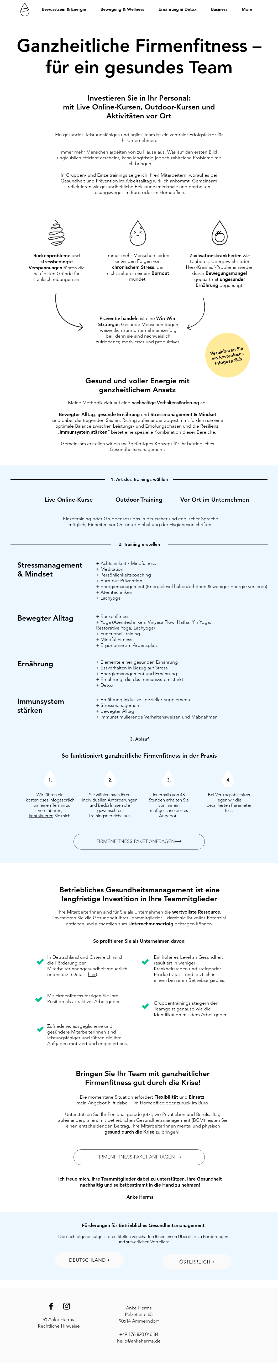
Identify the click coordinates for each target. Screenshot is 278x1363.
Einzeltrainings (112, 175)
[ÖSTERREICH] (196, 1262)
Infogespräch (228, 361)
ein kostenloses (227, 355)
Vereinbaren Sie (227, 350)
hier (92, 974)
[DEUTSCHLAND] (89, 1260)
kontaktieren (41, 815)
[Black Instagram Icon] (66, 1306)
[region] (227, 355)
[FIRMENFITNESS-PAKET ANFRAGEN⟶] (139, 842)
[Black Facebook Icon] (51, 1306)
